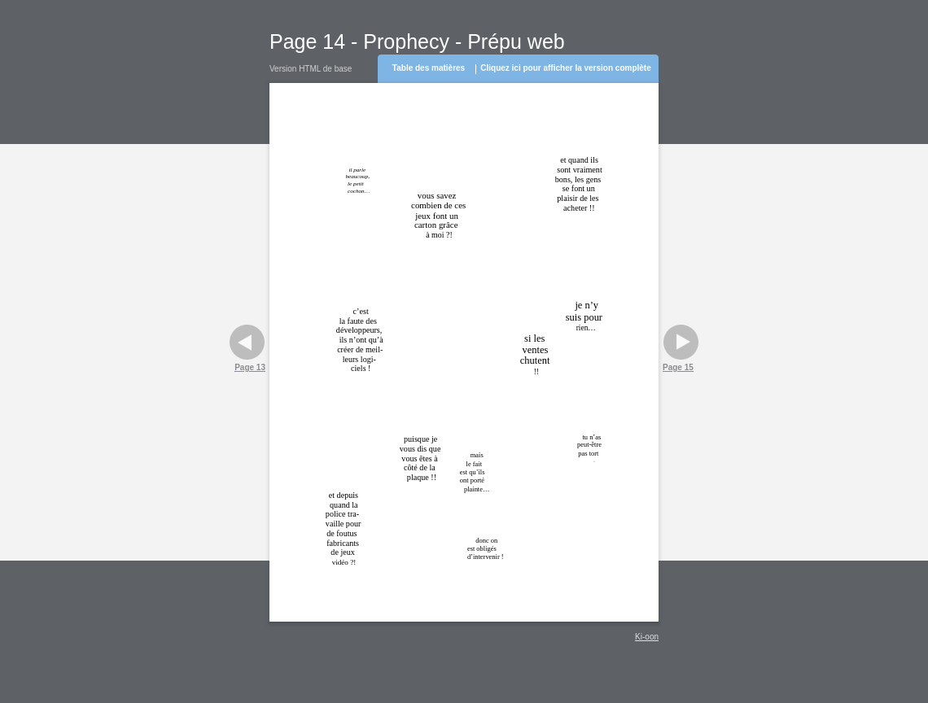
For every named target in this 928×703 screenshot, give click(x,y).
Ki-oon (647, 636)
